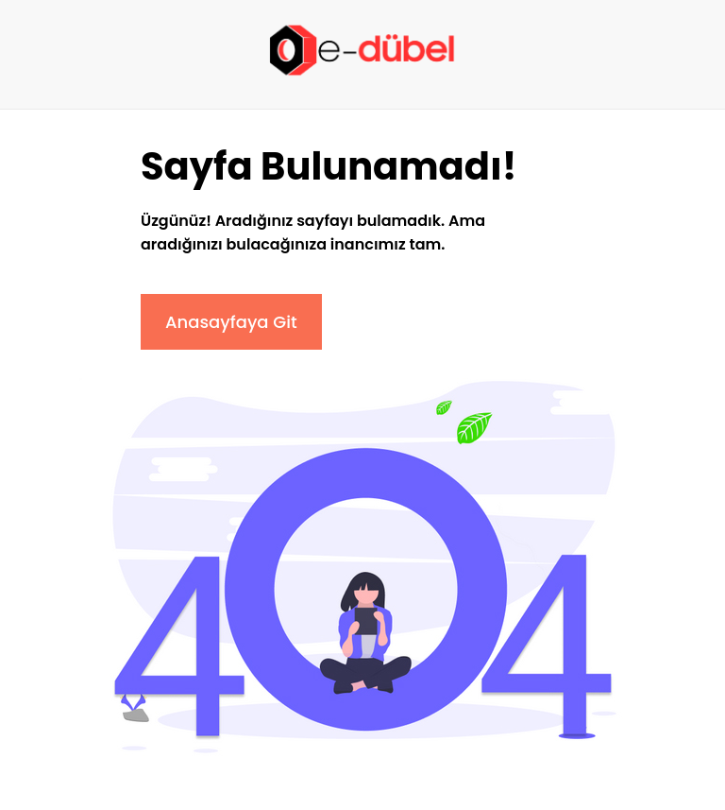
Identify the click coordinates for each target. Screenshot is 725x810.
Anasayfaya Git (231, 322)
